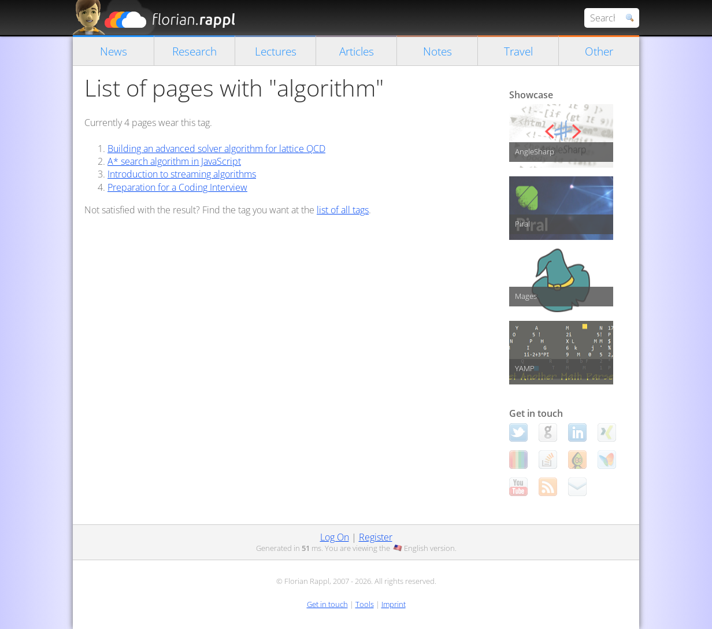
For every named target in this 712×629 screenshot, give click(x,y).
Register (375, 537)
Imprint (393, 604)
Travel (518, 51)
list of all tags (343, 210)
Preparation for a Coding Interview (177, 187)
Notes (437, 51)
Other (599, 51)
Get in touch (327, 604)
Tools (364, 604)
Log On (334, 537)
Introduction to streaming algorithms (181, 174)
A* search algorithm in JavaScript (174, 161)
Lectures (275, 51)
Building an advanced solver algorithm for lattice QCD (216, 148)
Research (194, 51)
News (113, 51)
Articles (356, 51)
